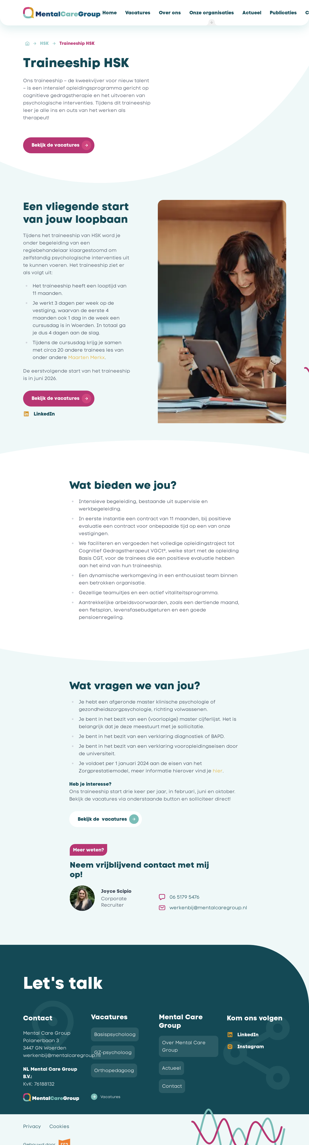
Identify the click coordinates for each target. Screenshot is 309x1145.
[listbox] (252, 1041)
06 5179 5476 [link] (179, 897)
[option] (252, 1035)
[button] (58, 145)
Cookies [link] (59, 1126)
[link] (109, 12)
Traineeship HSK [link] (77, 43)
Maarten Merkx (86, 357)
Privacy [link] (32, 1126)
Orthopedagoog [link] (114, 1070)
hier (218, 771)
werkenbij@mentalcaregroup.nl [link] (203, 907)
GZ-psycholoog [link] (113, 1052)
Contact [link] (172, 1086)
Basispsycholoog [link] (115, 1034)
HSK (44, 43)
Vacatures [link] (105, 1097)
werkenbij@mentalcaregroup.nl (62, 1055)
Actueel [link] (171, 1068)
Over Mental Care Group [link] (184, 1046)
